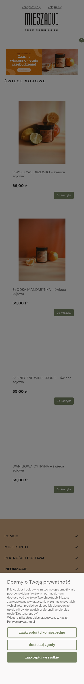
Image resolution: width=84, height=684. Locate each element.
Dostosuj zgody (42, 645)
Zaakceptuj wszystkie (42, 657)
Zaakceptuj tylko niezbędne (42, 632)
